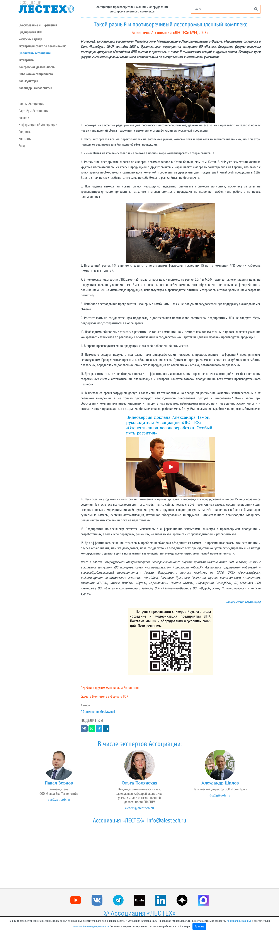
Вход (22, 146)
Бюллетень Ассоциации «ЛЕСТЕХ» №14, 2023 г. (170, 32)
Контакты (25, 139)
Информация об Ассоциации (38, 125)
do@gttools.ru (220, 795)
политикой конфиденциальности (91, 926)
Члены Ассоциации (31, 104)
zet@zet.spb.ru (59, 799)
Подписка (25, 132)
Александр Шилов (220, 783)
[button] (46, 39)
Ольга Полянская (139, 783)
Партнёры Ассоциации (34, 111)
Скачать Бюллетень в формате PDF (104, 697)
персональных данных (239, 920)
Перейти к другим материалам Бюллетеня (110, 688)
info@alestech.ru (166, 820)
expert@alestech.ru (139, 808)
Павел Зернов (59, 783)
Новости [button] (24, 118)
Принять (199, 926)
